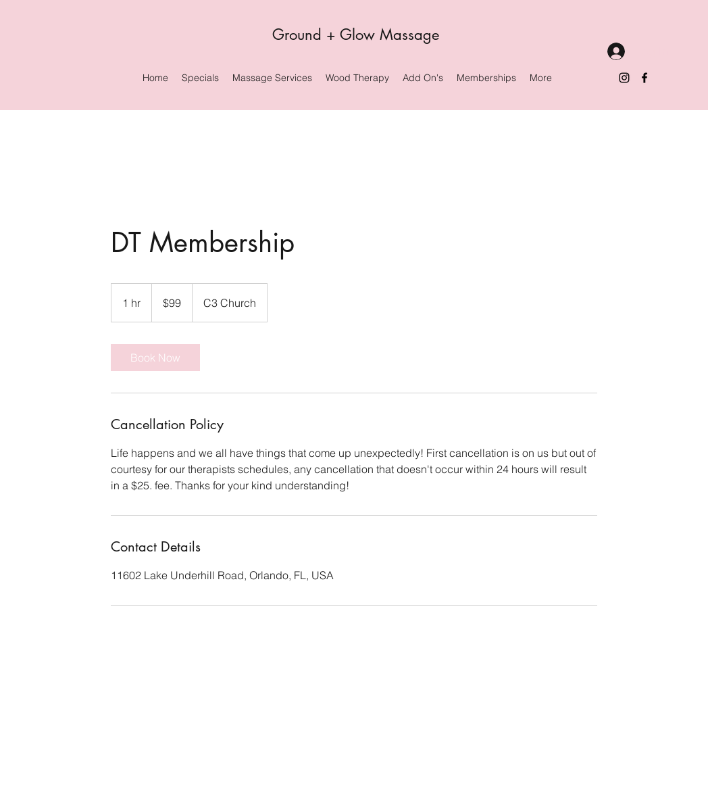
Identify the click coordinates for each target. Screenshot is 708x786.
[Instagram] (624, 77)
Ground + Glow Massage (355, 34)
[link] (155, 357)
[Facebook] (644, 77)
